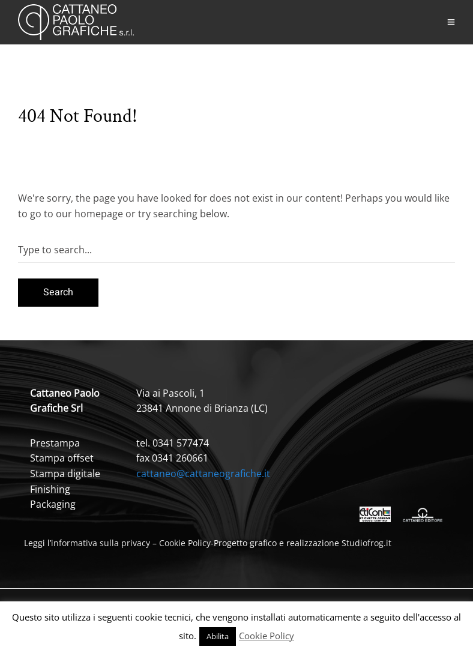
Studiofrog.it (366, 543)
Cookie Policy (185, 543)
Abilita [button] (217, 636)
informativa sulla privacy (100, 543)
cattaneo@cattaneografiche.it (203, 473)
